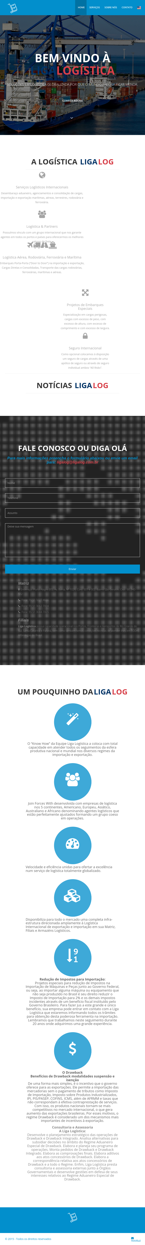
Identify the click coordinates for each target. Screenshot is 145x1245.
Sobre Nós (111, 7)
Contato (127, 7)
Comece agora (72, 101)
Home (81, 7)
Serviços (94, 7)
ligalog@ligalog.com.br (77, 462)
